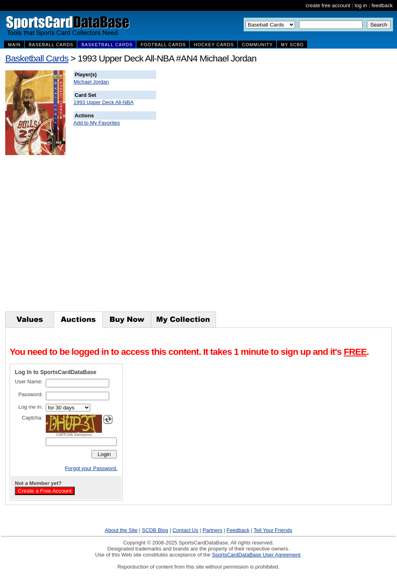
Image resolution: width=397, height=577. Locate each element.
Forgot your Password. (91, 468)
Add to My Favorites (96, 123)
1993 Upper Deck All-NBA (103, 102)
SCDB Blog (155, 530)
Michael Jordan (91, 82)
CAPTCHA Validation (74, 435)
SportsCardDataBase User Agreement (256, 555)
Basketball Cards (36, 58)
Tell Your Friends (273, 530)
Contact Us (185, 530)
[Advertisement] (301, 190)
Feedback (237, 530)
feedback (382, 5)
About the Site (121, 530)
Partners (212, 530)
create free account (327, 5)
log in (360, 5)
